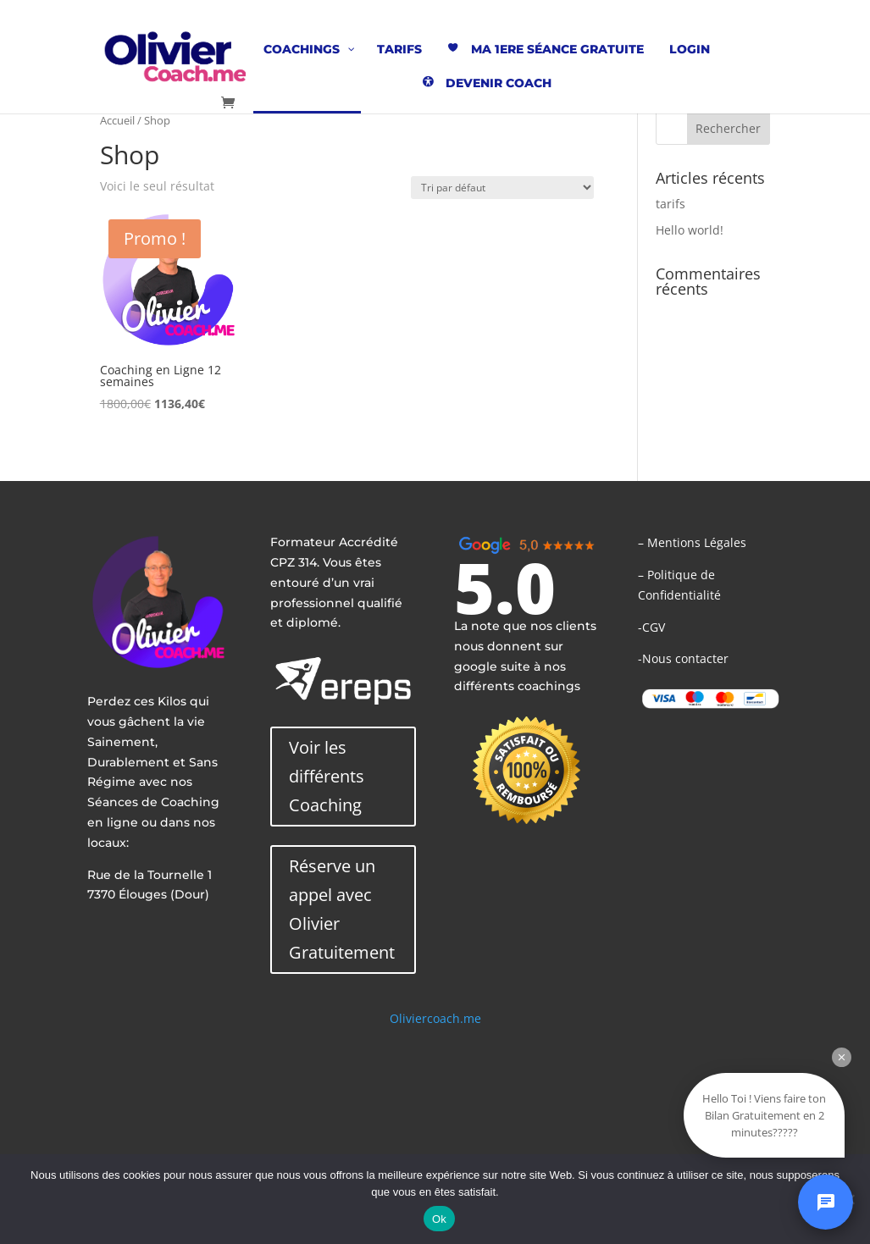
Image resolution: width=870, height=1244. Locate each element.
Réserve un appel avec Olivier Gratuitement (342, 909)
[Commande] (502, 187)
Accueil (117, 120)
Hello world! (689, 230)
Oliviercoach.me (435, 1018)
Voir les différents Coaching (326, 776)
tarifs (670, 204)
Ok (439, 1219)
